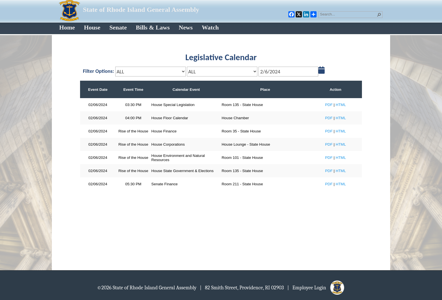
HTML (341, 105)
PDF (329, 105)
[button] (379, 15)
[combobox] (348, 14)
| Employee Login (316, 287)
